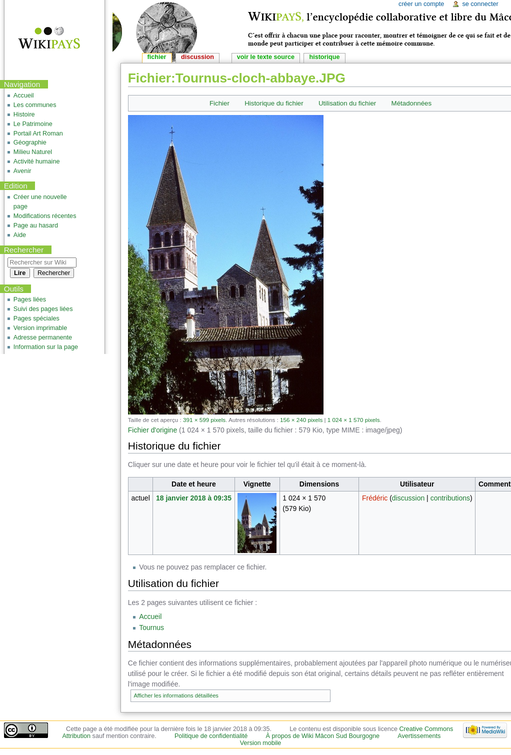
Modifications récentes (45, 216)
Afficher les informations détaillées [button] (176, 695)
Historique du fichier (274, 103)
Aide (20, 235)
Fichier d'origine (152, 430)
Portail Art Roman (38, 133)
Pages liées (30, 299)
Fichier (220, 103)
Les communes (35, 105)
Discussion (197, 57)
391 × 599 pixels (204, 419)
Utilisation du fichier (347, 103)
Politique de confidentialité (211, 736)
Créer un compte (421, 4)
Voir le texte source (265, 57)
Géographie (30, 142)
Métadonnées (412, 103)
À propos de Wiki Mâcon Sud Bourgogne (323, 736)
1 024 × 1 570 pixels (354, 419)
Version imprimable (40, 328)
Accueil (150, 616)
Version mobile (261, 743)
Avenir (23, 171)
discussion (408, 498)
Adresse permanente (43, 337)
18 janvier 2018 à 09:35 (194, 498)
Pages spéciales (37, 318)
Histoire (24, 114)
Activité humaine (37, 161)
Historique (324, 57)
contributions (450, 498)
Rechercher (24, 250)
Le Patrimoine (33, 124)
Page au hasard (36, 225)
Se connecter (480, 4)
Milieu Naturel (33, 152)
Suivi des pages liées (43, 309)
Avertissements (419, 736)
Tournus (151, 628)
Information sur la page (46, 347)
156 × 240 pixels (301, 419)
